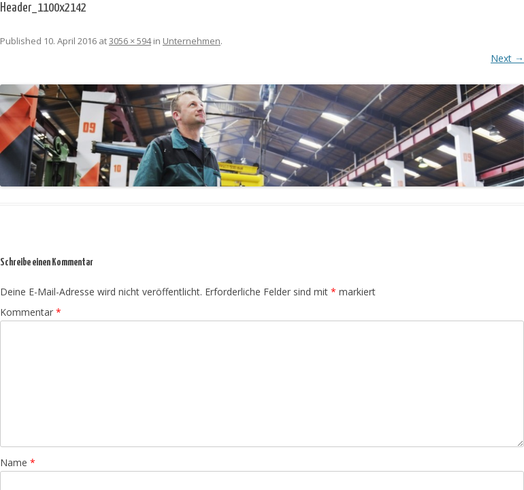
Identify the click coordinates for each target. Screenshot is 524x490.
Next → (507, 58)
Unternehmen (191, 41)
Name (17, 462)
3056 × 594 (130, 41)
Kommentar (30, 312)
